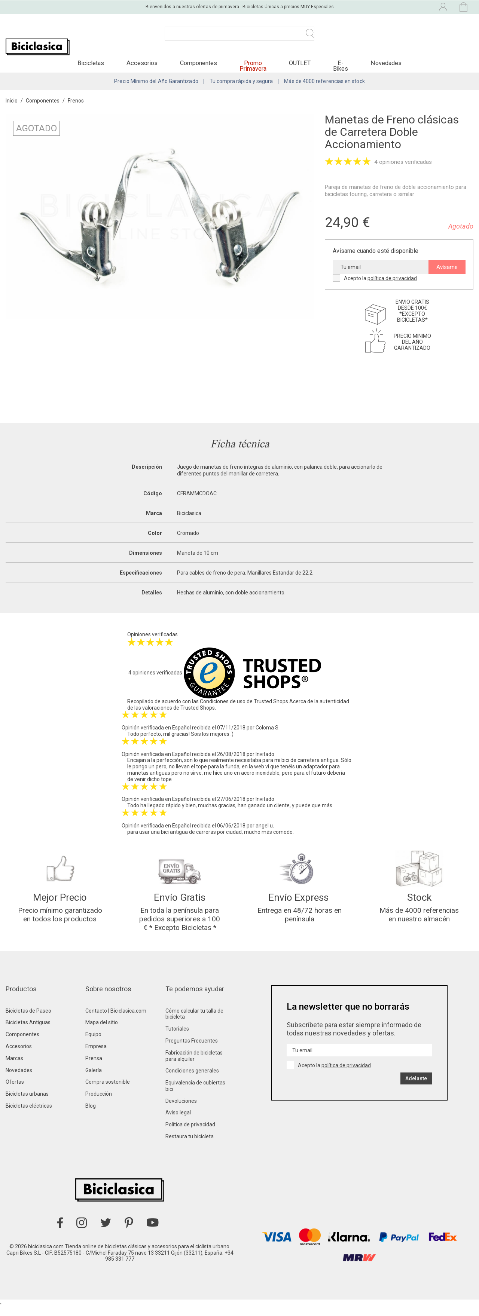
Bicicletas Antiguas (28, 1032)
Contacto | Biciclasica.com (115, 1021)
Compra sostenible (107, 1092)
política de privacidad (392, 285)
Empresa (96, 1056)
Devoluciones (181, 1111)
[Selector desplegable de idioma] (378, 6)
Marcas (14, 1068)
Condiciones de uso (222, 708)
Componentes (22, 1044)
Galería (93, 1080)
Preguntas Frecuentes (191, 1051)
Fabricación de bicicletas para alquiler (194, 1066)
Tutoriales (177, 1039)
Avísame (447, 273)
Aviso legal (178, 1123)
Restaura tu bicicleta (189, 1147)
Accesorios (19, 1056)
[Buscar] (239, 37)
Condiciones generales (192, 1081)
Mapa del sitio (101, 1032)
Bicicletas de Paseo (28, 1021)
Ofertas (15, 1092)
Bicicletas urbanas (27, 1104)
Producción (98, 1104)
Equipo (93, 1044)
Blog (90, 1116)
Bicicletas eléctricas (29, 1116)
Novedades (19, 1080)
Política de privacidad (190, 1135)
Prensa (93, 1068)
